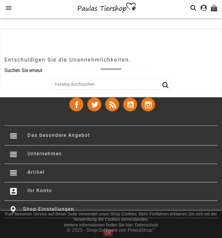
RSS (112, 104)
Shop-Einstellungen (48, 209)
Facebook (76, 104)
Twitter (94, 104)
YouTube (130, 104)
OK (108, 233)
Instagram (148, 104)
